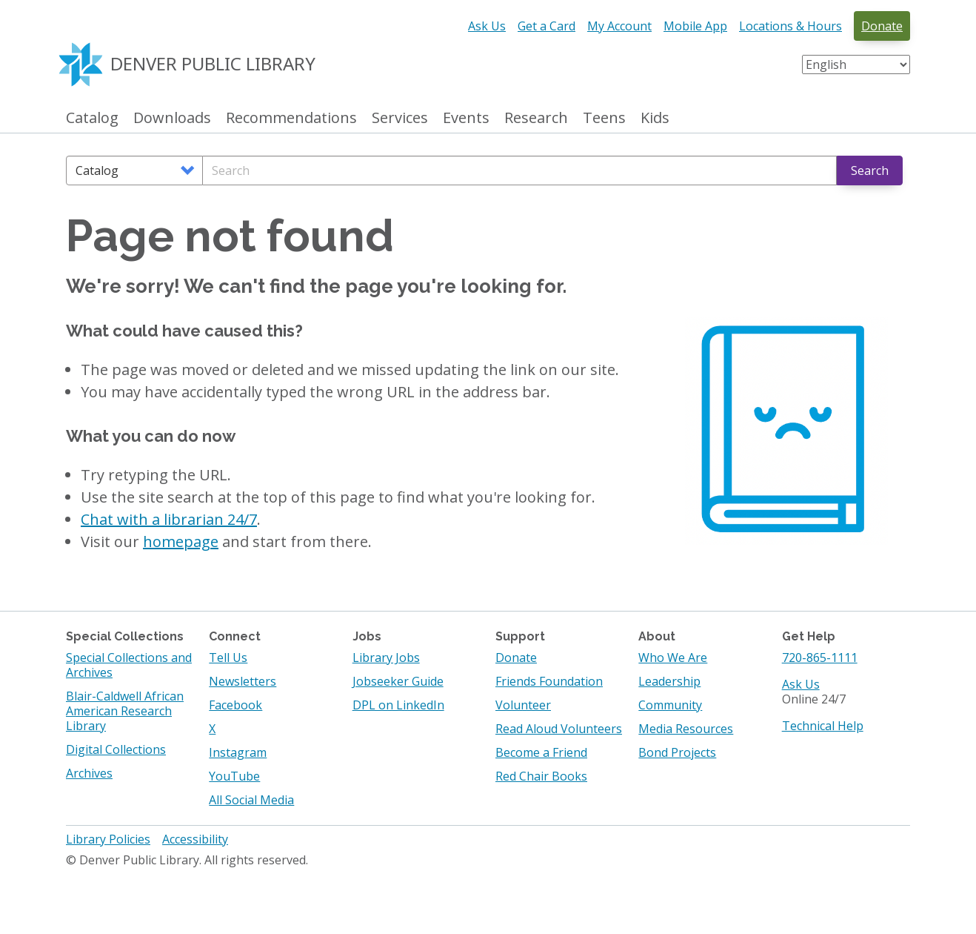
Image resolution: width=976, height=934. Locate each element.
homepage (180, 541)
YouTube (234, 776)
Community (670, 705)
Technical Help (822, 726)
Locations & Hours (790, 26)
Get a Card (546, 26)
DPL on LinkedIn (398, 705)
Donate (882, 26)
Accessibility (195, 839)
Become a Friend (541, 752)
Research (536, 118)
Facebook (235, 705)
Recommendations (291, 118)
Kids (655, 118)
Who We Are (672, 657)
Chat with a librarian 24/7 (169, 519)
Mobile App (695, 26)
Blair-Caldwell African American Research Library (125, 711)
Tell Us (228, 657)
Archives (89, 773)
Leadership (669, 681)
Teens (604, 118)
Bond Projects (677, 752)
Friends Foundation (549, 681)
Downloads (172, 118)
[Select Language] (856, 64)
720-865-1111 (820, 657)
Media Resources (685, 729)
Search (870, 170)
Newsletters (242, 681)
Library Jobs (386, 657)
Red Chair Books (541, 776)
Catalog (92, 118)
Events (466, 118)
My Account (619, 26)
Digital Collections (116, 749)
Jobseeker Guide (398, 681)
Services (400, 118)
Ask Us (487, 26)
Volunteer (523, 705)
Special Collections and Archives (129, 664)
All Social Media (251, 800)
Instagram (238, 752)
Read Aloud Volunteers (558, 729)
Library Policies (108, 839)
